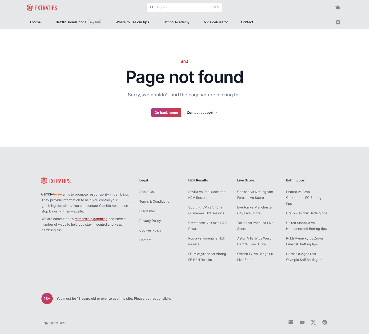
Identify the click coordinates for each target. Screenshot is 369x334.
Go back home (166, 112)
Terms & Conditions (154, 201)
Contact (247, 22)
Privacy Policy (150, 221)
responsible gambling (91, 219)
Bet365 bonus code (79, 22)
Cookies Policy (150, 230)
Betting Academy (175, 22)
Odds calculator (215, 22)
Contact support (202, 112)
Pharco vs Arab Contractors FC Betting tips (303, 197)
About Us (146, 192)
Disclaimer (147, 211)
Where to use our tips (132, 22)
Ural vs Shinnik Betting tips (306, 213)
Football (36, 22)
